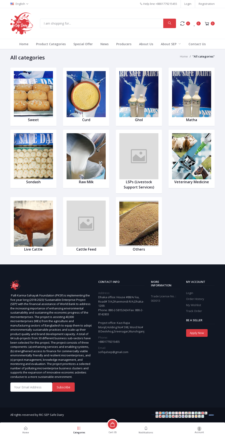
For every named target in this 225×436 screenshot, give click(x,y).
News (104, 44)
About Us (146, 44)
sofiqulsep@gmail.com (113, 352)
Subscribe (63, 387)
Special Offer (83, 44)
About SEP (169, 44)
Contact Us (197, 44)
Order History (195, 299)
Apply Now (197, 333)
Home (23, 44)
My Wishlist (193, 305)
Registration (207, 4)
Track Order (194, 311)
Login (187, 4)
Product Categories (51, 44)
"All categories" (203, 56)
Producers (123, 44)
